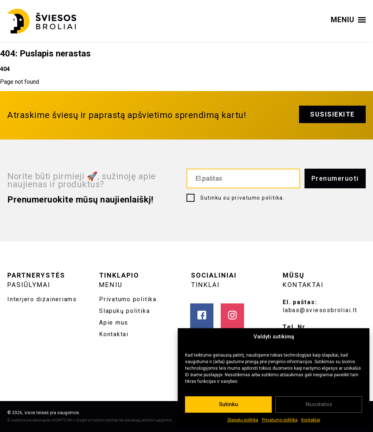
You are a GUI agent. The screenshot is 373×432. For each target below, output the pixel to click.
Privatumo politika (280, 420)
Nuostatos (319, 404)
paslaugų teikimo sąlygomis (148, 420)
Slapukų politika (242, 420)
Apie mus (113, 322)
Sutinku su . (242, 198)
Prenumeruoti (335, 178)
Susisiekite (332, 114)
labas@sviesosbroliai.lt (320, 310)
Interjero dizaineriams (42, 299)
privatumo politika (257, 198)
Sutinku (228, 404)
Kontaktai (310, 420)
